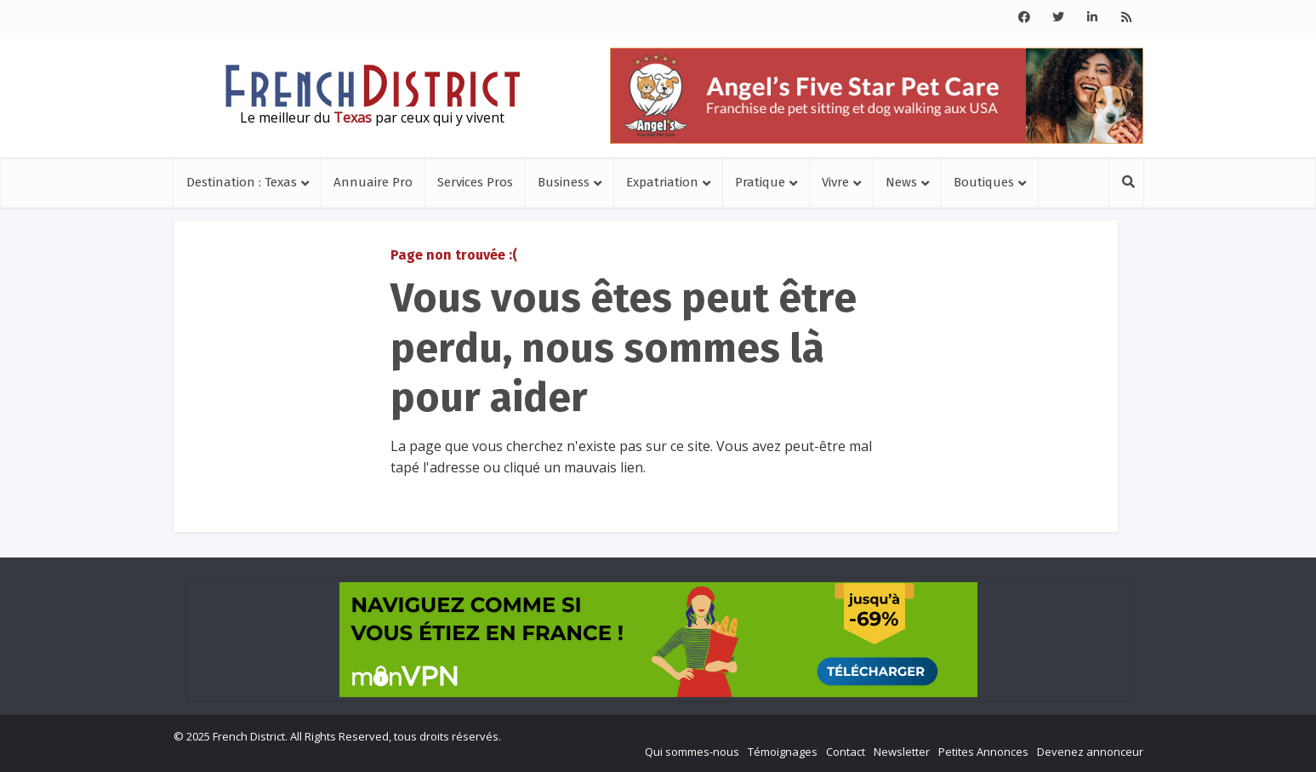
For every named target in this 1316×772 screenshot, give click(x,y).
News (901, 182)
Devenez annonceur (1090, 751)
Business (564, 182)
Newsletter (902, 751)
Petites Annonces (983, 751)
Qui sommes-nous (692, 751)
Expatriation (662, 182)
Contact (845, 751)
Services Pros (475, 182)
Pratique (760, 182)
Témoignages (783, 751)
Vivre (835, 182)
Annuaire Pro (373, 182)
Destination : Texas (241, 182)
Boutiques (984, 182)
